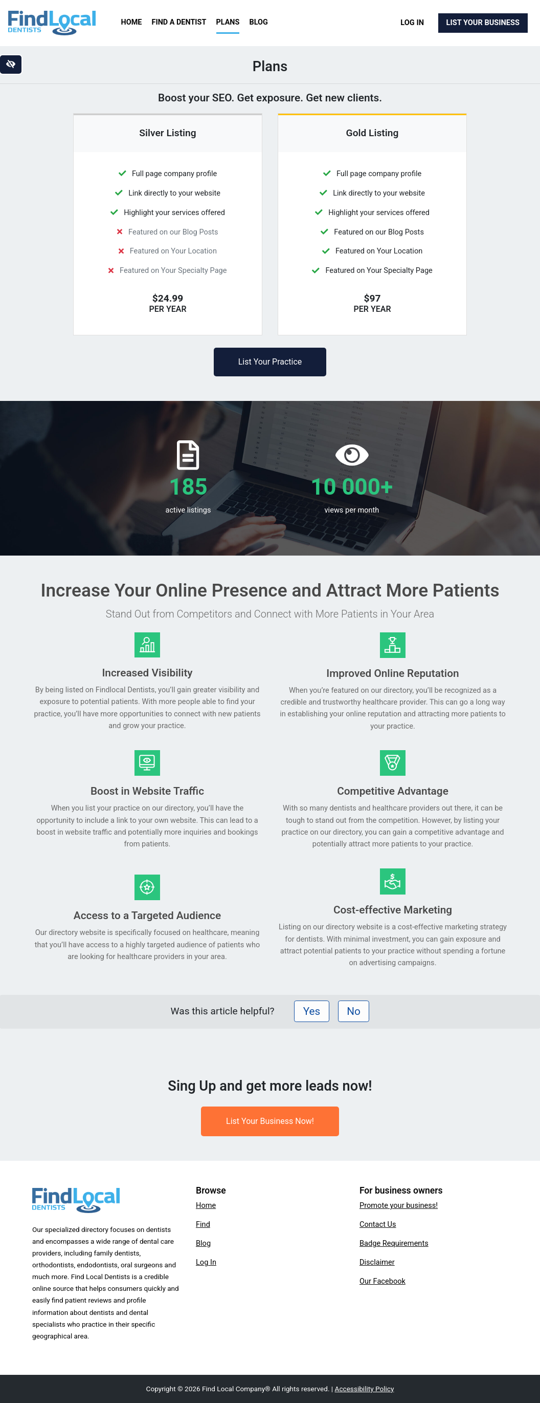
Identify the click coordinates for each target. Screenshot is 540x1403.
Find (203, 1224)
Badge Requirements (394, 1243)
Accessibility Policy (364, 1389)
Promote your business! (398, 1205)
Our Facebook (382, 1281)
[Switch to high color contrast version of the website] (10, 64)
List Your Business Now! (270, 1121)
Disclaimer (377, 1262)
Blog (259, 22)
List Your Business (483, 22)
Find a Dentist (179, 22)
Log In (412, 22)
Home (131, 22)
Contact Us (377, 1224)
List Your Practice (270, 362)
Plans (228, 22)
